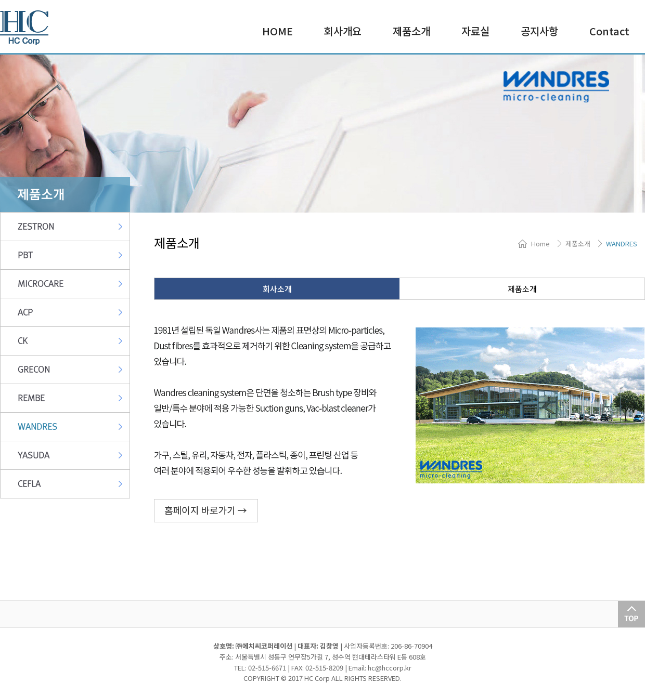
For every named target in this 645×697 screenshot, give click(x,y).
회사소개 (277, 288)
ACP (25, 312)
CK (23, 341)
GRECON (34, 369)
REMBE (31, 398)
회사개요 (343, 30)
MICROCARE (40, 283)
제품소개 (411, 30)
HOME (277, 30)
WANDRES (37, 426)
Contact (609, 30)
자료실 (475, 30)
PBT (25, 255)
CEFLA (29, 484)
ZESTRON (36, 226)
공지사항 (539, 30)
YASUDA (33, 455)
